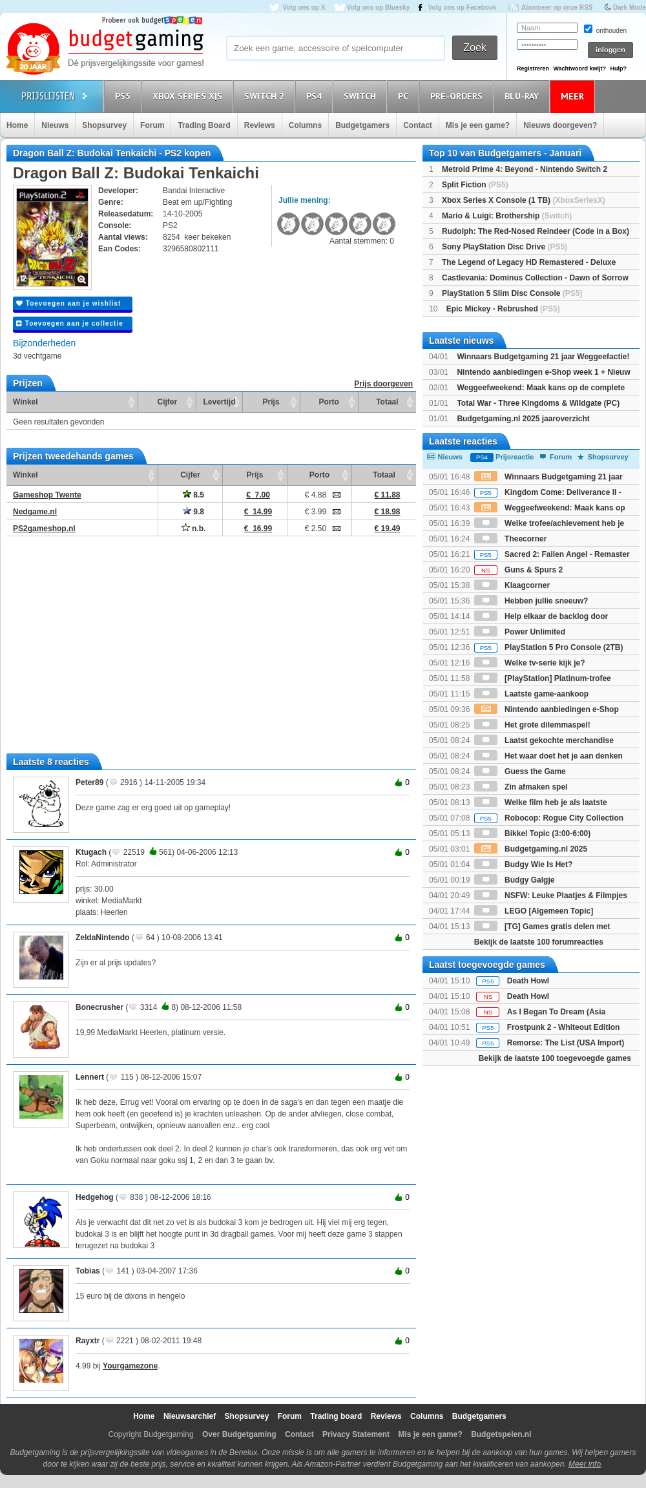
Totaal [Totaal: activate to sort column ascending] (387, 401)
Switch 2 (266, 96)
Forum (152, 125)
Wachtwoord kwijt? (579, 68)
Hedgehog (95, 1197)
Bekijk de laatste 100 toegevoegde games (555, 1058)
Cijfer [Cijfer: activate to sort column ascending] (168, 401)
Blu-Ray (524, 96)
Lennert (90, 1077)
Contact (417, 125)
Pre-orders (458, 96)
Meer (574, 96)
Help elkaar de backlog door (541, 616)
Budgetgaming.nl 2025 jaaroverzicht (523, 418)
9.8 (193, 511)
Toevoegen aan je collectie (69, 323)
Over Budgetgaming (239, 1434)
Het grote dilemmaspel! (532, 724)
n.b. (194, 528)
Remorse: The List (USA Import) (566, 1042)
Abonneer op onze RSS (557, 7)
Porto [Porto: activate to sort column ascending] (329, 401)
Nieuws (54, 125)
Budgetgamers (362, 125)
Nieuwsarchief (189, 1416)
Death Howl (528, 980)
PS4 (316, 96)
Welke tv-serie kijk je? (529, 662)
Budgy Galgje (514, 880)
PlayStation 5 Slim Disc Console (512, 293)
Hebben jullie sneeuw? (531, 600)
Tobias (88, 1270)
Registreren (533, 68)
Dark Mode (629, 7)
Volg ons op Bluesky (378, 7)
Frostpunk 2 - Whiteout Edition (563, 1027)
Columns (305, 125)
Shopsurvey (104, 125)
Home (17, 125)
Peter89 (89, 782)
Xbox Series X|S (189, 96)
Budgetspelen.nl (501, 1434)
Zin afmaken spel (521, 786)
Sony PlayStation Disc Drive (504, 246)
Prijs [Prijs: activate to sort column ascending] (271, 401)
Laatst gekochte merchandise (544, 740)
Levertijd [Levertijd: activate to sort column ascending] (219, 401)
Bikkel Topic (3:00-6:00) (532, 833)
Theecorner (510, 538)
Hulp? (618, 68)
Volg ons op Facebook (462, 7)
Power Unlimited (519, 631)
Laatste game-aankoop (531, 693)
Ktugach (91, 852)
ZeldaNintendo (102, 937)
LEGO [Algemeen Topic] (533, 911)
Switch (362, 96)
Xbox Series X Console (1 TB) (523, 200)
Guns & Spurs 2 (518, 569)
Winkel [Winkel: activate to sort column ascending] (25, 401)
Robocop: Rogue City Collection (548, 818)
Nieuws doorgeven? (560, 125)
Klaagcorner (512, 585)
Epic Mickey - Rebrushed (503, 308)
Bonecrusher (99, 1007)
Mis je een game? (478, 125)
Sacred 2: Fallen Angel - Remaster (552, 554)
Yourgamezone (130, 1365)
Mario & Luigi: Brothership (507, 215)
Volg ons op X (303, 7)
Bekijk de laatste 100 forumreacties (538, 942)
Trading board (336, 1416)
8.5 (193, 494)
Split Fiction (475, 184)
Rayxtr (87, 1340)
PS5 (124, 96)
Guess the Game (520, 771)
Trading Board (204, 125)
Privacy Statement (356, 1434)
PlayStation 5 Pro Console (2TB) (548, 647)
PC (405, 96)
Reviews (259, 125)
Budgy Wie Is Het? (523, 864)
